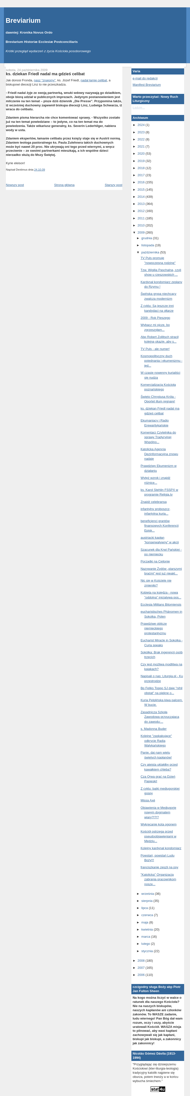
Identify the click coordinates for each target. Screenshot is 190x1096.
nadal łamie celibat (94, 80)
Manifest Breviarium (147, 85)
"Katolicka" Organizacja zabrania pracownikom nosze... (158, 879)
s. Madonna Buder (153, 729)
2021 (142, 146)
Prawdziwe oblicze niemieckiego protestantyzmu (153, 628)
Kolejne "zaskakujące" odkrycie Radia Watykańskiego (156, 740)
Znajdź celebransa (153, 502)
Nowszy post (15, 185)
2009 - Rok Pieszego (155, 318)
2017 (142, 175)
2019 (142, 161)
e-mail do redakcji (145, 78)
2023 (142, 132)
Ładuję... (139, 107)
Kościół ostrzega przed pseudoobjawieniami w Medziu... (158, 836)
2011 (142, 218)
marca (146, 936)
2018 (142, 168)
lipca (145, 908)
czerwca (147, 915)
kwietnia (147, 929)
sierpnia (147, 901)
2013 (142, 204)
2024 (142, 125)
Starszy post (113, 185)
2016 (142, 182)
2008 (142, 960)
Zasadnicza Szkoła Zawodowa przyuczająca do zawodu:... (159, 716)
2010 (142, 225)
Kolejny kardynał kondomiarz (160, 848)
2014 (142, 197)
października (150, 252)
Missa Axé (147, 800)
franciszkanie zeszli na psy (159, 867)
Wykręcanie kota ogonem (158, 824)
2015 (142, 189)
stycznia (147, 951)
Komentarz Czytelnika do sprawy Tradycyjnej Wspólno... (158, 437)
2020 (142, 153)
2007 (142, 968)
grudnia (147, 238)
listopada (148, 245)
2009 (142, 232)
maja (145, 922)
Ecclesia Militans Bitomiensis (160, 604)
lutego (146, 944)
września (148, 894)
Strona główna (64, 185)
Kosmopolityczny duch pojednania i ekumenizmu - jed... (161, 360)
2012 (142, 211)
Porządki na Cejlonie (155, 561)
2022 (142, 139)
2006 (142, 975)
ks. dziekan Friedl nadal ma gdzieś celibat (45, 74)
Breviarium (23, 20)
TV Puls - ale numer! (155, 349)
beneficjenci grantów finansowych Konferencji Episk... (159, 525)
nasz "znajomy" (45, 80)
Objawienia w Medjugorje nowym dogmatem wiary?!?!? (158, 812)
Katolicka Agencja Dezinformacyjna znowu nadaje (159, 454)
